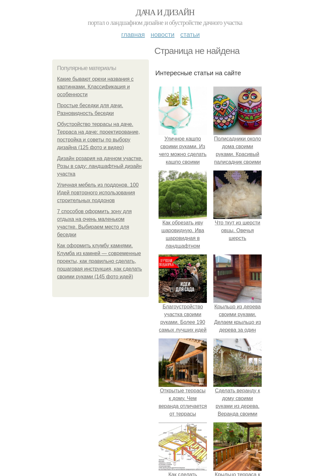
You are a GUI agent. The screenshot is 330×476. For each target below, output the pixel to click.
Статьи (189, 34)
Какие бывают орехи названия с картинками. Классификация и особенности (95, 86)
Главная (133, 34)
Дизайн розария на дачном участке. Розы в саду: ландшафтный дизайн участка (100, 166)
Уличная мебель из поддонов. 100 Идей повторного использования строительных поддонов (98, 192)
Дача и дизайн (165, 12)
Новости (162, 34)
